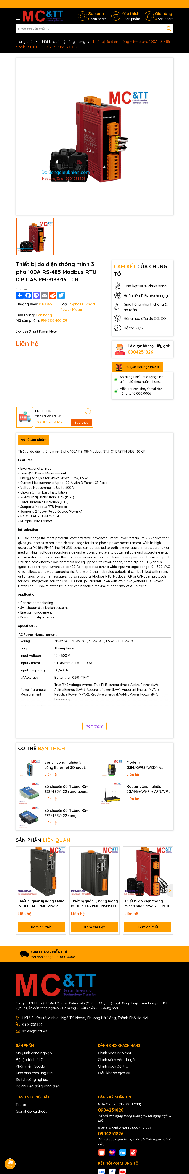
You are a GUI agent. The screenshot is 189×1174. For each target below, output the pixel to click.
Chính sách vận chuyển (117, 1059)
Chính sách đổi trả (113, 1066)
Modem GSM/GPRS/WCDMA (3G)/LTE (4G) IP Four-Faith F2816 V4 (145, 765)
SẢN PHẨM (43, 840)
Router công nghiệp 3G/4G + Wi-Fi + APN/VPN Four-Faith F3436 (148, 789)
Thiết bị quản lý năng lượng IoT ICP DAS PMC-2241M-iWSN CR (41, 904)
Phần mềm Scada (30, 1066)
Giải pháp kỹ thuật (31, 1111)
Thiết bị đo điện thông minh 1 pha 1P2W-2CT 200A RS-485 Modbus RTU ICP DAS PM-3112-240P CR (147, 904)
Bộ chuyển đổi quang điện (38, 1086)
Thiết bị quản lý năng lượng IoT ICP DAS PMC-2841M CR (94, 903)
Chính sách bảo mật (114, 1053)
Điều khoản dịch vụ (114, 1073)
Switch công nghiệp (32, 1079)
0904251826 (140, 352)
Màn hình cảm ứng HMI (34, 1073)
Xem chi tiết (41, 927)
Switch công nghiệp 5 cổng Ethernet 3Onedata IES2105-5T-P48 (65, 765)
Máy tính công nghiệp (34, 1053)
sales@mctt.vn (34, 1031)
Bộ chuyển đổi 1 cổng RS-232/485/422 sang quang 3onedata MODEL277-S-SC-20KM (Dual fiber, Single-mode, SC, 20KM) (66, 789)
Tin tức (21, 1104)
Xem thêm (94, 726)
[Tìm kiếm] (168, 28)
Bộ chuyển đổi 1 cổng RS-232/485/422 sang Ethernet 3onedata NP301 (66, 813)
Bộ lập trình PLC (29, 1059)
